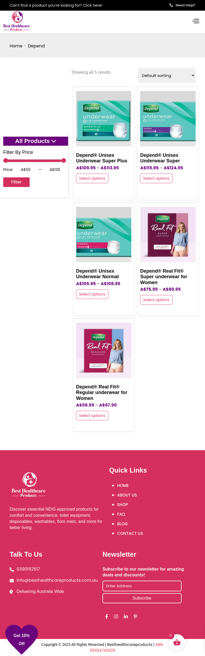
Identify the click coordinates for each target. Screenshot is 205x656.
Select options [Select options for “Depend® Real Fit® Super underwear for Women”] (156, 299)
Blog (122, 524)
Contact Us (130, 533)
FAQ (121, 514)
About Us (127, 495)
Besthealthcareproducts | (131, 644)
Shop (122, 504)
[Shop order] (166, 75)
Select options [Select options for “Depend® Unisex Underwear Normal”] (92, 294)
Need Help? (182, 5)
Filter (16, 182)
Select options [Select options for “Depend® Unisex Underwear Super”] (156, 178)
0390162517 (28, 569)
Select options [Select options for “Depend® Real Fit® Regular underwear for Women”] (92, 415)
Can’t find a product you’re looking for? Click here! (56, 5)
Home (16, 46)
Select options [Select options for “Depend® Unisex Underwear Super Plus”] (92, 178)
